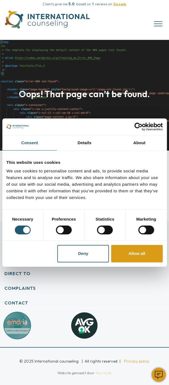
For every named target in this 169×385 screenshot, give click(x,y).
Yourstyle (103, 373)
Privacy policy (136, 361)
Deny (83, 253)
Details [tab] (85, 142)
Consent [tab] (29, 142)
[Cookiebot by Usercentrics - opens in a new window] (138, 126)
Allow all (136, 253)
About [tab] (139, 142)
